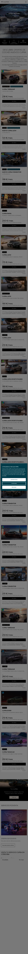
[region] (14, 477)
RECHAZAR (14, 487)
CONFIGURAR (14, 483)
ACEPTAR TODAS (14, 479)
